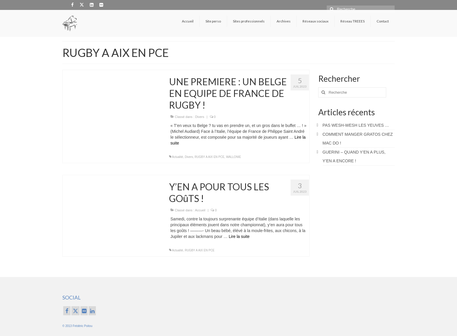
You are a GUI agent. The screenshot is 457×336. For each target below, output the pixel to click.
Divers (199, 117)
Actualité (177, 157)
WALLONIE (233, 157)
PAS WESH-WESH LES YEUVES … (356, 125)
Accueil (200, 210)
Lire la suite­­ (239, 236)
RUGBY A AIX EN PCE (209, 157)
